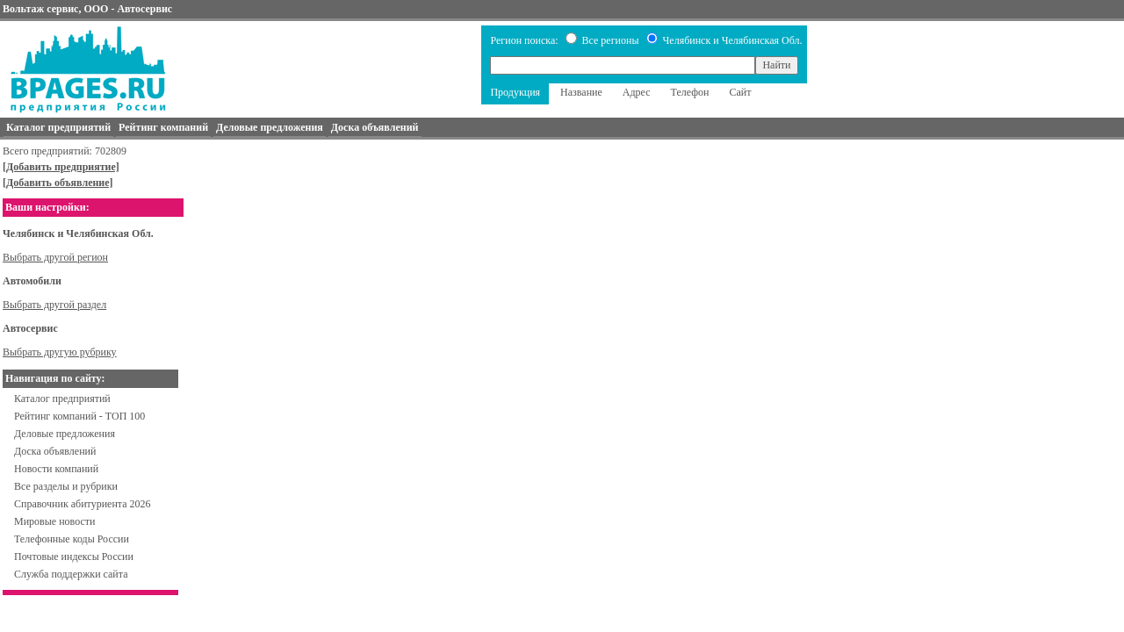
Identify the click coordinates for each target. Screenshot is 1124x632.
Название (581, 92)
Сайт (740, 92)
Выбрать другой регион (55, 257)
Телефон (690, 92)
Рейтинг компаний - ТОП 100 (79, 416)
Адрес (637, 92)
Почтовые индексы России (73, 556)
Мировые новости (54, 521)
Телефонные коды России (71, 539)
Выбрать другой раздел (54, 304)
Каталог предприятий (62, 398)
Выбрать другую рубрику (60, 352)
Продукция (515, 92)
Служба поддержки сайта (71, 574)
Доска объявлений (55, 451)
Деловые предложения (64, 433)
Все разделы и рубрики (66, 486)
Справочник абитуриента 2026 (82, 504)
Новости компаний (56, 469)
